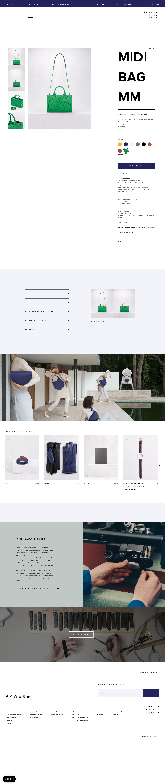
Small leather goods (52, 14)
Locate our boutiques (123, 4)
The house (10, 4)
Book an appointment (57, 717)
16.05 (86, 483)
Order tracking (34, 720)
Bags (30, 14)
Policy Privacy (76, 717)
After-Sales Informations (14, 717)
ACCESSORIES (78, 14)
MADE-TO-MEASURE (124, 14)
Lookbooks (100, 717)
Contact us (10, 714)
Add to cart (136, 165)
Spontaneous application (120, 714)
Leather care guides (12, 720)
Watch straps (100, 14)
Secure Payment (35, 714)
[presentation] (3, 467)
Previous (122, 25)
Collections (12, 14)
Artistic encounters (60, 4)
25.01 (46, 483)
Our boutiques (55, 714)
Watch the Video (81, 637)
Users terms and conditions (80, 723)
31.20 (126, 483)
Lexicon (9, 726)
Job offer (115, 717)
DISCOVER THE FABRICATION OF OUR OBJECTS (37, 591)
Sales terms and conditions (80, 720)
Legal (73, 714)
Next (129, 25)
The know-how (32, 4)
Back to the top (149, 676)
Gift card (9, 723)
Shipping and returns (36, 717)
